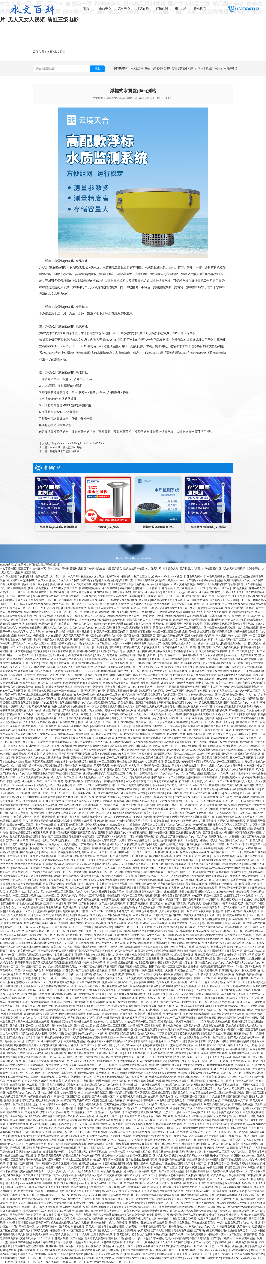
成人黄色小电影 (66, 785)
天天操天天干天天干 (202, 1132)
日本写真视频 (239, 588)
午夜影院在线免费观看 (13, 710)
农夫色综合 (192, 840)
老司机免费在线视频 (66, 647)
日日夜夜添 (213, 824)
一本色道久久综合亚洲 (252, 899)
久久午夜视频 (253, 584)
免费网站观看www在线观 (113, 596)
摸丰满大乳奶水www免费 (195, 852)
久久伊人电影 (100, 742)
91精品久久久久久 (234, 592)
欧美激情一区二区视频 (94, 714)
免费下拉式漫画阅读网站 (106, 828)
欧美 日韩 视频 (147, 805)
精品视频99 (255, 749)
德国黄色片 (255, 643)
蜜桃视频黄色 (226, 675)
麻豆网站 (156, 639)
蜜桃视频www (66, 734)
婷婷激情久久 (150, 612)
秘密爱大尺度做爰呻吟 (78, 584)
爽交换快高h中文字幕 (247, 678)
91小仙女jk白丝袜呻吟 (142, 982)
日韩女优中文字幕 (244, 730)
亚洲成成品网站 (21, 749)
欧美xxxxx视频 (147, 1120)
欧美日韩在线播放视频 (83, 651)
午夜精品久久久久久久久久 (177, 667)
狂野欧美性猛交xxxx (91, 1163)
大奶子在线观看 (168, 911)
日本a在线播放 (210, 797)
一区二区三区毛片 (236, 619)
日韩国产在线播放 (232, 753)
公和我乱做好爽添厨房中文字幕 (238, 659)
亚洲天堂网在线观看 (208, 994)
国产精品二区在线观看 (137, 718)
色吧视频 (71, 883)
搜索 (97, 68)
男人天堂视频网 (150, 1258)
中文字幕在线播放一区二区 (206, 1092)
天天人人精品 (94, 1226)
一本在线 (159, 1100)
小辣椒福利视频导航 (129, 820)
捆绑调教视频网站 (90, 588)
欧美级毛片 (117, 1021)
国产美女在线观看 (15, 1065)
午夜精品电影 (127, 694)
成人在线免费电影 (32, 903)
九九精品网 (222, 643)
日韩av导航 (238, 942)
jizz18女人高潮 (172, 726)
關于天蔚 (181, 8)
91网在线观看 (237, 1088)
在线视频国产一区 (170, 1143)
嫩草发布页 (77, 923)
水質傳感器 (230, 68)
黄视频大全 (204, 584)
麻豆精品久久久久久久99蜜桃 (23, 773)
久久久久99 (216, 1057)
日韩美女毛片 (41, 1230)
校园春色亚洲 (158, 1041)
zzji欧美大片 (101, 1021)
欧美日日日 (153, 958)
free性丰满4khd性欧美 (25, 623)
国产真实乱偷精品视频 (214, 710)
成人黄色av (206, 1084)
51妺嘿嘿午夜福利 (83, 675)
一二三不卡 (87, 671)
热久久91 (192, 702)
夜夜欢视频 (156, 962)
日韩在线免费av (193, 576)
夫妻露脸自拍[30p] (222, 1120)
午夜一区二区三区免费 (50, 781)
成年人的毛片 (219, 1175)
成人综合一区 (188, 643)
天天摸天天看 (51, 1258)
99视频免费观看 (70, 596)
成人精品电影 (19, 765)
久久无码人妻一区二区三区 (168, 690)
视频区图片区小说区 (93, 576)
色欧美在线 (128, 1033)
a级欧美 (40, 686)
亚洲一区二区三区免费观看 (225, 781)
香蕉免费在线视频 (20, 1242)
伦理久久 (223, 820)
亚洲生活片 (210, 773)
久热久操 (154, 659)
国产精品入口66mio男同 (224, 600)
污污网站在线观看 (235, 1049)
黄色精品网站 (20, 631)
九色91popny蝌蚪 (159, 576)
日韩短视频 (153, 1009)
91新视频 (105, 1246)
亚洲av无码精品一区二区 (181, 1214)
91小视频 (234, 1175)
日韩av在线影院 (188, 891)
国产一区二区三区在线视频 (93, 785)
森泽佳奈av (43, 659)
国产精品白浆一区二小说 (19, 714)
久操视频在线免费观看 (141, 1080)
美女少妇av (108, 1155)
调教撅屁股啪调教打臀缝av (62, 619)
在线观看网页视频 (176, 848)
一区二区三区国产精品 (253, 600)
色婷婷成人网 (217, 690)
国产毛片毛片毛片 (159, 604)
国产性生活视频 (14, 1116)
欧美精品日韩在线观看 (23, 726)
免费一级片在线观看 (246, 631)
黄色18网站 (39, 958)
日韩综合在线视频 (127, 761)
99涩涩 (233, 903)
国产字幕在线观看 (116, 686)
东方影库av (135, 765)
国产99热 (46, 1175)
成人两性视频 (28, 1155)
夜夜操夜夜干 (220, 816)
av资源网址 (167, 986)
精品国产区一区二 (23, 998)
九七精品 (248, 1159)
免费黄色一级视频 (117, 655)
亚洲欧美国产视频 (117, 883)
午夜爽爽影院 (8, 875)
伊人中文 (251, 694)
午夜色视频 (78, 1226)
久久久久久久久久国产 (66, 580)
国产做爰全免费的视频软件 (220, 627)
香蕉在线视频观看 (20, 832)
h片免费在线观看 (163, 663)
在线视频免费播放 (70, 702)
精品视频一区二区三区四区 (134, 671)
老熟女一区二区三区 (16, 927)
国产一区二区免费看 (47, 1073)
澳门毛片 (25, 1230)
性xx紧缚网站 (82, 946)
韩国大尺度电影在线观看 (95, 875)
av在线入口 (122, 1155)
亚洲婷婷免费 (43, 998)
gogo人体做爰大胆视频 (165, 718)
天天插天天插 (163, 619)
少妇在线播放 (185, 1045)
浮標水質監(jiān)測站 (184, 68)
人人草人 (139, 797)
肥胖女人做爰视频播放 (124, 600)
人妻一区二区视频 (43, 899)
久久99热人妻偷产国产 (64, 588)
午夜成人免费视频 (81, 738)
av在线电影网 (254, 848)
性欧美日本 (37, 848)
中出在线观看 (170, 891)
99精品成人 (61, 915)
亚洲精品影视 (149, 1195)
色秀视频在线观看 (46, 718)
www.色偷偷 (87, 1116)
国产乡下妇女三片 (43, 793)
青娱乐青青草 (60, 742)
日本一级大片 (31, 663)
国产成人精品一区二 (234, 907)
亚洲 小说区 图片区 (92, 710)
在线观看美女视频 (206, 1017)
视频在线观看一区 (249, 789)
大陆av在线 (35, 710)
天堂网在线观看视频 (120, 887)
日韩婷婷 (252, 907)
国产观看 (182, 588)
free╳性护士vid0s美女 (204, 1112)
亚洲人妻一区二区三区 (103, 722)
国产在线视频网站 (212, 923)
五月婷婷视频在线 (153, 1151)
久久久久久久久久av (82, 627)
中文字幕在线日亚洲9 (187, 797)
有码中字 (147, 820)
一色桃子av (242, 773)
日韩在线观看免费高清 (104, 848)
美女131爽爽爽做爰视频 (99, 935)
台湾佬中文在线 (40, 612)
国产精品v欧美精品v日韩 (230, 694)
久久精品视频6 (81, 828)
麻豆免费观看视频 (20, 651)
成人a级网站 (177, 678)
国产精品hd (206, 891)
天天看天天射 (58, 576)
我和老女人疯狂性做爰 (192, 1167)
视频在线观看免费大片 (184, 1183)
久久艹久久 (44, 1238)
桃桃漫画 (77, 706)
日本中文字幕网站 (95, 1132)
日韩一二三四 (29, 1084)
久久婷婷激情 (8, 1258)
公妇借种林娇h (156, 793)
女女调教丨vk (134, 1226)
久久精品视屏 (103, 627)
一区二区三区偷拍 (107, 1065)
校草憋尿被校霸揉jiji (40, 1096)
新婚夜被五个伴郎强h (37, 887)
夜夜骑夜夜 (251, 1234)
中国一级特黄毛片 (220, 596)
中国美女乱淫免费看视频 (41, 797)
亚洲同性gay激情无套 (111, 891)
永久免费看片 (8, 671)
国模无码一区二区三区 (131, 958)
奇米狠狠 (237, 615)
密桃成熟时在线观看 (128, 1258)
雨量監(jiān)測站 (160, 68)
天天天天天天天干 (74, 635)
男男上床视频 (50, 840)
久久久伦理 (78, 860)
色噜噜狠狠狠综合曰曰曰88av (217, 966)
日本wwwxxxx (153, 1073)
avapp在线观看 (160, 1147)
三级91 (36, 702)
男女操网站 (198, 875)
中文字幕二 (250, 852)
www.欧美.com (24, 785)
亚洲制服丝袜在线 (141, 726)
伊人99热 (260, 1104)
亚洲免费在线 (204, 812)
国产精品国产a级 (119, 714)
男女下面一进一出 (66, 899)
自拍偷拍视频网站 (116, 1218)
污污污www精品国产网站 (137, 860)
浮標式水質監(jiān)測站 (119, 98)
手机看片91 (121, 982)
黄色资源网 (219, 1195)
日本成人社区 (108, 1009)
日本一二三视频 (238, 651)
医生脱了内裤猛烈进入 (210, 927)
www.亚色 (177, 576)
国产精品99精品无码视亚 (155, 1037)
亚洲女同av (55, 844)
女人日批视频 (148, 596)
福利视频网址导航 (244, 954)
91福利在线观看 (164, 1116)
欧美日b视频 (99, 887)
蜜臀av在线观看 (97, 667)
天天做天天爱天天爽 (12, 1108)
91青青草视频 (26, 671)
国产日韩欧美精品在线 (187, 663)
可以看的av (31, 939)
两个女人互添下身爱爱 (38, 647)
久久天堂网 (82, 848)
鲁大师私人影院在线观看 (24, 836)
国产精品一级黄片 (209, 1139)
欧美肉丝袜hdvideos (202, 694)
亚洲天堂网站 (39, 655)
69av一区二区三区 (197, 1246)
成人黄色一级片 (145, 722)
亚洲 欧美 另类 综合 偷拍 (206, 718)
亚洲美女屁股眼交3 (210, 592)
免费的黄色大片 (218, 836)
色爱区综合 (141, 966)
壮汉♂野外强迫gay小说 (143, 883)
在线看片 (188, 1025)
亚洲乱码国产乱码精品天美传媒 (222, 623)
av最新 (26, 1206)
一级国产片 (213, 899)
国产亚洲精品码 (96, 1112)
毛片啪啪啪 (125, 990)
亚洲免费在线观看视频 (101, 789)
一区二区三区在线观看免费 (174, 875)
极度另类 (218, 911)
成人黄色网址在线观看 (52, 615)
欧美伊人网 (48, 1124)
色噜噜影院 (159, 734)
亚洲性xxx (214, 883)
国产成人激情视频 (49, 1092)
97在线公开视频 (213, 580)
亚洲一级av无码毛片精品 (85, 986)
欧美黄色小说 (132, 1210)
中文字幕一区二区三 (12, 1104)
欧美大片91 (257, 1100)
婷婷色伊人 (74, 1199)
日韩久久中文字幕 (54, 801)
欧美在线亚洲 (56, 1143)
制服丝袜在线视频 (190, 844)
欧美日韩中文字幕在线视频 (57, 954)
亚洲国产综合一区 (182, 816)
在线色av (5, 994)
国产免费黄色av (159, 678)
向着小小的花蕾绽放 (100, 608)
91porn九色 (234, 635)
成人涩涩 (144, 600)
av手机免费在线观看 (80, 1021)
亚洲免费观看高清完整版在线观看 (167, 1053)
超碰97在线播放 (74, 781)
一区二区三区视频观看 (17, 596)
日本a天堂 (173, 994)
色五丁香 (76, 773)
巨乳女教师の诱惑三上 (59, 686)
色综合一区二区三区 (83, 1045)
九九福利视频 (243, 675)
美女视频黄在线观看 (82, 1120)
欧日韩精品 (220, 828)
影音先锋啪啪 (248, 714)
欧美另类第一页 (72, 907)
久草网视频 (14, 584)
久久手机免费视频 (54, 883)
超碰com (110, 710)
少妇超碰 (127, 828)
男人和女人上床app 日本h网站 (180, 592)
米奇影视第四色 (138, 832)
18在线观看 (224, 840)
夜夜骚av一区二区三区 (23, 608)
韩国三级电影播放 (120, 675)
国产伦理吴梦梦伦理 (16, 872)
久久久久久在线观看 (50, 682)
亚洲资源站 (7, 899)
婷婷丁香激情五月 (91, 682)
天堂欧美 (236, 872)
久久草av (228, 722)
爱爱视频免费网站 (230, 777)
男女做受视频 (114, 1069)
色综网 (239, 1065)
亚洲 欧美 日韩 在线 (108, 647)
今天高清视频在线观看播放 (43, 1065)
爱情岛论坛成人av (185, 753)
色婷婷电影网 (97, 998)
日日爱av (123, 726)
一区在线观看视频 (245, 1238)
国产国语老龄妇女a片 (215, 832)
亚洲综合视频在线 (58, 651)
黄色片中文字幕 (170, 1002)
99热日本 (50, 1132)
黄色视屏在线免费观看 (46, 596)
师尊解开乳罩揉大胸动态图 (137, 970)
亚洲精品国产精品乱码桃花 (228, 584)
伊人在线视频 (43, 671)
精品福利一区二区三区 (134, 576)
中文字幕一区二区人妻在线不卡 (116, 856)
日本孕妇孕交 (66, 1214)
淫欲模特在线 (194, 1151)
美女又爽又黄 (56, 879)
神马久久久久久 (205, 879)
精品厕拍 (249, 785)
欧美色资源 (161, 1061)
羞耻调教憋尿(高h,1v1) (49, 1100)
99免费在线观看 (148, 1029)
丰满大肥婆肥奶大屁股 (121, 584)
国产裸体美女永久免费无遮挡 (59, 1088)
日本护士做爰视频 (208, 659)
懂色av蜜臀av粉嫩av (97, 824)
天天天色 (25, 706)
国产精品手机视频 (111, 1057)
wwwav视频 (195, 1136)
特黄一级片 (166, 1029)
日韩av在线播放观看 (121, 745)
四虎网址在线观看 (121, 1136)
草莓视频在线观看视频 (155, 809)
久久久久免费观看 (135, 1053)
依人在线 (35, 1124)
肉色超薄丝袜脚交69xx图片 (203, 1159)
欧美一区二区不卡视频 (251, 903)
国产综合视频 (194, 773)
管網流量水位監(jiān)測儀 (64, 451)
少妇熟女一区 (62, 675)
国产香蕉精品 (93, 781)
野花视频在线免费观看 (171, 615)
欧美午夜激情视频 (167, 939)
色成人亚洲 (25, 1218)
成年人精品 (97, 915)
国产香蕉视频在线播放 (240, 1096)
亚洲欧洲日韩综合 (51, 875)
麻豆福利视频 (214, 667)
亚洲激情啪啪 (51, 710)
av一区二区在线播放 (91, 966)
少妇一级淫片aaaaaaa (172, 580)
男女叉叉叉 (120, 1206)
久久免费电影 (24, 639)
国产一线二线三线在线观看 (34, 694)
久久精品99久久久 (18, 856)
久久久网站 (198, 675)
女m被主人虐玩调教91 (17, 935)
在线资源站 (77, 1254)
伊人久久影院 (184, 990)
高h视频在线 (134, 1100)
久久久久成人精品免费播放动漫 (200, 749)
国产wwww (135, 1104)
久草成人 (56, 1002)
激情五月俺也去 (47, 726)
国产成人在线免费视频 (112, 903)
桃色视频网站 (229, 899)
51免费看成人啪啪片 (250, 706)
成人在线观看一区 (64, 663)
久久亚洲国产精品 (153, 1128)
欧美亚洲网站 (241, 1143)
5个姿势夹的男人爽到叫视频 (211, 612)
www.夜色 (231, 655)
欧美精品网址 (133, 1254)
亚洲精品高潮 (165, 1254)
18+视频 (4, 643)
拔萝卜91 (213, 639)
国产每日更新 (143, 627)
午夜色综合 (75, 659)
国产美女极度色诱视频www (244, 1037)
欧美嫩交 (87, 678)
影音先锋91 (91, 612)
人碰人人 (100, 655)
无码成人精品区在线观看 (167, 974)
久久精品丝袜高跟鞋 (86, 600)
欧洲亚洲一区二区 (203, 1254)
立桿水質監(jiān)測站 (210, 68)
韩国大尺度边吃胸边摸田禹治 (107, 919)
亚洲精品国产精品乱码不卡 (163, 931)
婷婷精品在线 (65, 816)
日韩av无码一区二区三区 (40, 745)
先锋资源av (195, 848)
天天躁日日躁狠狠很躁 (66, 749)
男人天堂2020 (222, 1254)
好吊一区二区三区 (66, 793)
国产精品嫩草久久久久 (175, 647)
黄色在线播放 (126, 702)
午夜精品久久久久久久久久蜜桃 (174, 868)
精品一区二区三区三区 (171, 596)
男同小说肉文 (215, 1049)
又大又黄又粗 (159, 671)
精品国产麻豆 (219, 852)
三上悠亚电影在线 (188, 655)
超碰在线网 (118, 812)
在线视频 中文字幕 (123, 875)
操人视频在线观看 (248, 627)
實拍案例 (162, 8)
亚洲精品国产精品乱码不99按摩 (213, 954)
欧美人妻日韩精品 (139, 923)
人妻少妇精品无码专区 (87, 816)
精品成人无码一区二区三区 (95, 643)
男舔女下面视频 (166, 828)
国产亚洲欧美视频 (193, 726)
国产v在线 (149, 1254)
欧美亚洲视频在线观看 (214, 1053)
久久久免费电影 (75, 1167)
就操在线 (29, 1128)
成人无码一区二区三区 (233, 639)
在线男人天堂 (104, 994)
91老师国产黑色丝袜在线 (167, 915)
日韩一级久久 (8, 686)
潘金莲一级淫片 (60, 887)
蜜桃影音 (101, 797)
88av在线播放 (42, 994)
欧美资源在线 (55, 584)
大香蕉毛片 (245, 1147)
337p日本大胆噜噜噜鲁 (13, 588)
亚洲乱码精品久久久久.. (238, 580)
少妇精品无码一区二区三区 (176, 730)
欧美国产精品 (71, 875)
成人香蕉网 (213, 864)
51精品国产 (126, 588)
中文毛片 (129, 706)
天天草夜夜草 (12, 1088)
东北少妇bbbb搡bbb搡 (140, 942)
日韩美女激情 (99, 1222)
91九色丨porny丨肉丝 (140, 686)
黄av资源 (206, 974)
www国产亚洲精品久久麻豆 (118, 1041)
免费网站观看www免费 (56, 860)
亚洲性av (45, 678)
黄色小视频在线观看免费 (184, 706)
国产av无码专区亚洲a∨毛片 (61, 1163)
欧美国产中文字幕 (146, 875)
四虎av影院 (14, 781)
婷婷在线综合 (239, 726)
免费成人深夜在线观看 (43, 856)
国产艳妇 (173, 1041)
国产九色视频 (186, 682)
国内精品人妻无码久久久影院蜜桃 (24, 600)
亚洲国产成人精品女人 (27, 860)
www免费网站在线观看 (151, 757)
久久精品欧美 (130, 844)
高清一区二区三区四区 (215, 1061)
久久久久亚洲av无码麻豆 (117, 816)
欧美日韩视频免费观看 (137, 690)
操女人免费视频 (118, 1222)
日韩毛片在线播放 (172, 659)
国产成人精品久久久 (217, 726)
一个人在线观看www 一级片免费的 (150, 698)
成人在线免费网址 (61, 1222)
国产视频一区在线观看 (118, 868)
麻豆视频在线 (110, 588)
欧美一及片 (118, 840)
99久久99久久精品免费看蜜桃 (103, 860)
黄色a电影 (102, 1073)
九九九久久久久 (251, 962)
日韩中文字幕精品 (130, 809)
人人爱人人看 (54, 1171)
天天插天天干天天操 (247, 998)
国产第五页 (86, 745)
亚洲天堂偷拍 (12, 1100)
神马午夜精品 (210, 777)
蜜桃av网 (257, 872)
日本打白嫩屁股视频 (16, 848)
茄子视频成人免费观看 (36, 1061)
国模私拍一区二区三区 (140, 619)
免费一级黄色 (91, 907)
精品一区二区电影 (182, 805)
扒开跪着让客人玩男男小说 (140, 1242)
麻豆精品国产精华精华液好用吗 (110, 698)
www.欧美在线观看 (30, 1183)
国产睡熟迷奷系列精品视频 (75, 753)
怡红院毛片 (123, 604)
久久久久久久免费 (195, 608)
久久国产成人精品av (137, 864)
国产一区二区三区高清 (14, 604)
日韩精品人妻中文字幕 (52, 939)
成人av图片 (40, 1033)
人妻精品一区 (237, 836)
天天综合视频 (69, 1065)
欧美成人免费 (116, 667)
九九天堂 (180, 1057)
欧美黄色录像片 (254, 682)
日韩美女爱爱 (112, 769)
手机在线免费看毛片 (172, 1191)
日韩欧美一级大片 (29, 1226)
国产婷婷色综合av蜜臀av (196, 1195)
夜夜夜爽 (158, 860)
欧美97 (174, 852)
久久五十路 (240, 698)
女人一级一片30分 (84, 694)
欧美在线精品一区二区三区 (83, 615)
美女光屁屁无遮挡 (76, 608)
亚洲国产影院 (166, 1021)
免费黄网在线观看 (12, 1013)
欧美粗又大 (102, 675)
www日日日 (207, 706)
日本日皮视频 (84, 631)
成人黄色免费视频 (185, 584)
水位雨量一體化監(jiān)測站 (66, 447)
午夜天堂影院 (215, 1167)
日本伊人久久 (74, 974)
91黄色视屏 (138, 935)
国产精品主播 (156, 675)
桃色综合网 (247, 742)
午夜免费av (6, 860)
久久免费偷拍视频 (218, 1171)
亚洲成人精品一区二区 (139, 919)
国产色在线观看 (176, 1100)
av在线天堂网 (12, 615)
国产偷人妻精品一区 (22, 1025)
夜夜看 (182, 777)
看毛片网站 (146, 769)
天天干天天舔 (102, 765)
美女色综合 (199, 824)
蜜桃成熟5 (61, 1049)
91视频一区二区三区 (240, 1076)
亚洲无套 (203, 986)
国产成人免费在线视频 (170, 635)
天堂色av (27, 667)
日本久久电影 (143, 623)
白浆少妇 (117, 718)
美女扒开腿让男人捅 (34, 584)
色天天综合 (110, 931)
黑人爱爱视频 (65, 639)
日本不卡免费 (232, 667)
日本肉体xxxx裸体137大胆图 (110, 738)
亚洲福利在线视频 (199, 738)
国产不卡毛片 (122, 608)
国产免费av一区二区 (164, 777)
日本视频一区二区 (31, 966)
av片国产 (230, 1029)
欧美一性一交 (94, 931)
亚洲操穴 (71, 1179)
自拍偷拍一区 (187, 781)
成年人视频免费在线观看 (169, 769)
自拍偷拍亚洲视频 (106, 671)
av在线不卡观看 (227, 789)
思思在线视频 (12, 738)
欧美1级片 (18, 745)
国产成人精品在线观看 (81, 1053)
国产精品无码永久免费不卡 (107, 734)
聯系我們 (200, 8)
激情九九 (60, 1179)
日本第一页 (8, 785)
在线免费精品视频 (112, 1171)
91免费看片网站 (188, 1155)
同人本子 (38, 828)
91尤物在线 (182, 970)
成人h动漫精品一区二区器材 (228, 738)
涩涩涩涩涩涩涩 (116, 773)
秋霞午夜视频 (84, 1214)
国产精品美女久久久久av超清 (168, 600)
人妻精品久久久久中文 (132, 848)
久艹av (259, 608)
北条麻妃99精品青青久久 (102, 990)
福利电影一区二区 (82, 1076)
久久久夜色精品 (124, 950)
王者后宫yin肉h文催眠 (66, 671)
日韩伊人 (114, 970)
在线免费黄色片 (119, 824)
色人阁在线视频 (146, 651)
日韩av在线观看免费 (43, 1076)
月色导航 (35, 631)
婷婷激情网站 (239, 1163)
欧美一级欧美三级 (97, 1092)
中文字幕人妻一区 (22, 816)
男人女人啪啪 (104, 1088)
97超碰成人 (195, 903)
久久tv (124, 832)
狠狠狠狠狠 (126, 966)
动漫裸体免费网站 (170, 612)
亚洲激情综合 (171, 643)
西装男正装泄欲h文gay (111, 1006)
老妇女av (170, 1238)
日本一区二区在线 (34, 1167)
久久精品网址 (26, 576)
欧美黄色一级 (140, 1076)
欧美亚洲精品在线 (96, 923)
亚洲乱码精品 (129, 907)
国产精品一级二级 (219, 588)
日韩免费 (112, 954)
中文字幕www (222, 812)
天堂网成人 (249, 623)
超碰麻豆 (140, 588)
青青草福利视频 (9, 1029)
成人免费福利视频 (182, 604)
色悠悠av (44, 623)
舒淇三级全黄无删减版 (102, 1203)
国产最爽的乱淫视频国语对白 (211, 1230)
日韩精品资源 (167, 588)
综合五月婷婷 (166, 1006)
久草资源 (109, 604)
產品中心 (105, 8)
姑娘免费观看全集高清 (79, 655)
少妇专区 (152, 655)
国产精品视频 (183, 895)
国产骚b (5, 816)
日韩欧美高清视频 (138, 903)
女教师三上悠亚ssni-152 (177, 1112)
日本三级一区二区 (23, 1073)
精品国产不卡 (198, 722)
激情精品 (191, 690)
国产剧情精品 (168, 655)
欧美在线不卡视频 (77, 879)
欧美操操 (134, 596)
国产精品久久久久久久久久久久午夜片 (217, 962)
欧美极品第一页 (87, 793)
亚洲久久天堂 (170, 639)
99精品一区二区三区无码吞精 (118, 757)
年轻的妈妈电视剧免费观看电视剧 (240, 686)
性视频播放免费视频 (40, 690)
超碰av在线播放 (242, 986)
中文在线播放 (249, 718)
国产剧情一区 (82, 639)
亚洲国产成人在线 (62, 694)
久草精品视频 (181, 619)
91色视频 (203, 1214)
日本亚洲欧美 (141, 887)
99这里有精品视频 (251, 1175)
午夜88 (42, 608)
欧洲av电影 (11, 1218)
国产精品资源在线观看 (238, 935)
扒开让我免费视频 (39, 588)
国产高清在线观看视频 (31, 812)
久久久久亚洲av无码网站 (14, 612)
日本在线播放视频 (114, 1226)
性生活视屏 (90, 659)
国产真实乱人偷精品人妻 (136, 899)
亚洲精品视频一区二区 (19, 911)
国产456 (215, 931)
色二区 (199, 805)
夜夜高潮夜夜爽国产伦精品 (74, 726)
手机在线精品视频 (200, 1120)
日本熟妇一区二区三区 (127, 927)
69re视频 (221, 635)
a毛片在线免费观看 (40, 604)
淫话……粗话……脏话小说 (147, 608)
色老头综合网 (95, 604)
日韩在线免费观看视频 (36, 1002)
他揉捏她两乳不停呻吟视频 (168, 840)
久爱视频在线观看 (109, 793)
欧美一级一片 (133, 667)
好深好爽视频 (221, 872)
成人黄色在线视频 (22, 994)
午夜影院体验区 (31, 738)
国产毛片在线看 (238, 1116)
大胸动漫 (188, 612)
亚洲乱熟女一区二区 (235, 745)
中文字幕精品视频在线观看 (215, 1021)
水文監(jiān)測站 (140, 68)
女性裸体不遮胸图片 (35, 844)
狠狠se (165, 1009)
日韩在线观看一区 (59, 592)
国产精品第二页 (131, 647)
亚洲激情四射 (104, 1080)
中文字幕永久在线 (211, 1009)
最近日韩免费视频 (143, 868)
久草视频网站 (164, 584)
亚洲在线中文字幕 (99, 840)
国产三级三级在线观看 (72, 1013)
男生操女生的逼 (174, 608)
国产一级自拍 (159, 887)
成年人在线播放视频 (165, 710)
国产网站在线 (139, 604)
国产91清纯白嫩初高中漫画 (245, 832)
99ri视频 (203, 690)
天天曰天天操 (79, 840)
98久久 (259, 895)
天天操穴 (152, 588)
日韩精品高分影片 (220, 615)
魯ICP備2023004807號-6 (138, 558)
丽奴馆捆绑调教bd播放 (152, 844)
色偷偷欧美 (42, 576)
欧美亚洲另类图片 (155, 812)
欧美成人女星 (219, 946)
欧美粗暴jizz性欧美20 (166, 820)
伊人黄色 (134, 615)
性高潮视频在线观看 (214, 919)
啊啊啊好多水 (51, 1183)
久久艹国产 (172, 872)
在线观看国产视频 (197, 596)
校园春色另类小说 (186, 986)
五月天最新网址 (157, 714)
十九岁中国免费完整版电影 (129, 749)
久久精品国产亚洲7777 (176, 694)
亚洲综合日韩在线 (105, 820)
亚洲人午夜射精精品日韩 (200, 635)
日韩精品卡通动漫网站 (20, 1163)
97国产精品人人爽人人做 (111, 942)
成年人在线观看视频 (151, 761)
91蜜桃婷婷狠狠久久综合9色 (193, 1238)
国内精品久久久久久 (56, 627)
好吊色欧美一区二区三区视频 (106, 872)
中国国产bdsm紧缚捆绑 (20, 580)
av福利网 (102, 1033)
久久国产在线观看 (15, 698)
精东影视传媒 (249, 647)
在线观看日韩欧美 (176, 903)
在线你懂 (214, 1187)
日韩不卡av (238, 765)
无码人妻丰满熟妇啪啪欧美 (54, 986)
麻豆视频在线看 (243, 1033)
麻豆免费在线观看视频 (126, 1088)
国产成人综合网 (70, 710)
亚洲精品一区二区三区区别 (143, 1002)
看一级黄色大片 (178, 1226)
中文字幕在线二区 (148, 1246)
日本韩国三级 (116, 1159)
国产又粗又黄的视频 (212, 655)
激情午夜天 (243, 891)
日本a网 (39, 1163)
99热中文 (61, 942)
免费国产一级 (112, 1017)
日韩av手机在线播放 (227, 1084)
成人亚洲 (174, 887)
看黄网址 (175, 1061)
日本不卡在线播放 (46, 824)
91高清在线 (140, 643)
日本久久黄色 (182, 1254)
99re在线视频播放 (50, 757)
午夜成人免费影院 (85, 856)
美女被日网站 (142, 1147)
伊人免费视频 (225, 678)
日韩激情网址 (216, 619)
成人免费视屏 (117, 1100)
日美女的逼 (257, 840)
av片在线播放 (54, 635)
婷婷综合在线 (110, 1013)
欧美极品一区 (60, 678)
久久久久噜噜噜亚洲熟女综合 (99, 702)
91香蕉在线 (11, 769)
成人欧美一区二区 (49, 895)
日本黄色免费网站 (44, 1218)
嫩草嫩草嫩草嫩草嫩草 (59, 730)
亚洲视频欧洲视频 (33, 809)
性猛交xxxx (105, 659)
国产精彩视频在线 (222, 631)
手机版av (177, 765)
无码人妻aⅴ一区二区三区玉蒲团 (175, 1017)
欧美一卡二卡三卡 (188, 801)
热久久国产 (155, 643)
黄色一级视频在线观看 (159, 797)
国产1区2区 (75, 1009)
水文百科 (143, 8)
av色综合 (58, 868)
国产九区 (48, 915)
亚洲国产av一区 (142, 990)
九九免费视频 (23, 899)
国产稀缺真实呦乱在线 (131, 931)
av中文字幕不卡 (205, 682)
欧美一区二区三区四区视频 (167, 1171)
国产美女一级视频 (45, 667)
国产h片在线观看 (210, 785)
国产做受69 (159, 1132)
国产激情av (65, 1029)
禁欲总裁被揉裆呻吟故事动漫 (183, 757)
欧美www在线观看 (38, 1053)
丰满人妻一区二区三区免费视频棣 (176, 1250)
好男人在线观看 (130, 682)
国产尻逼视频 (216, 608)
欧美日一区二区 (198, 588)
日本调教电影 (242, 722)
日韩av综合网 (235, 919)
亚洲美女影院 (153, 592)
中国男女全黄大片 (39, 643)
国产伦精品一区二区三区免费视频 (167, 631)
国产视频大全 (31, 1175)
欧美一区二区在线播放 (207, 604)
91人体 (203, 1187)
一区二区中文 (76, 1069)
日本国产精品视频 (123, 627)
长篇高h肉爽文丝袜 (31, 769)
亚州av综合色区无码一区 (38, 675)
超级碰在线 (193, 777)
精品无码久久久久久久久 (22, 1092)
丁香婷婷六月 (122, 935)
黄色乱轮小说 (215, 939)
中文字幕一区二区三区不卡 (69, 604)
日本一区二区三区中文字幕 (195, 911)
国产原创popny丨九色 (80, 939)
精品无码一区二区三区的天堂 (111, 631)
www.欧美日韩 (55, 608)
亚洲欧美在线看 (100, 718)
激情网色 (75, 678)
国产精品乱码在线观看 (150, 879)
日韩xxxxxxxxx (57, 1057)
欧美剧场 (225, 942)
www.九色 (84, 1183)
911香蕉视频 (65, 856)
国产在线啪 (101, 745)
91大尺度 (162, 1120)
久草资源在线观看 (89, 899)
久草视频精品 (238, 1061)
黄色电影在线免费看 (166, 781)
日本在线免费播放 (215, 576)
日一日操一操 (87, 647)
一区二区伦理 (91, 1009)
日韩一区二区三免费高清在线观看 (30, 777)
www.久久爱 (191, 1258)
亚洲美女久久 (197, 1065)
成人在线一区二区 (107, 694)
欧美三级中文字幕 (62, 946)
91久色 (139, 856)
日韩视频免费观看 (153, 872)
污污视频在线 (230, 883)
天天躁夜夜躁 (241, 663)
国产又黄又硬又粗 (71, 812)
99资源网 (197, 895)
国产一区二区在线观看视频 (196, 872)
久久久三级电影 (191, 1061)
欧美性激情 (86, 765)
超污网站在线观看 (198, 600)
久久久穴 (228, 1206)
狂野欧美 (253, 698)
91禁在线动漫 (28, 974)
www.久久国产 (231, 718)
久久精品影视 (123, 1238)
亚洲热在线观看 (83, 820)
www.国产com (64, 1104)
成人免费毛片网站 (92, 1017)
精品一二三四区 (81, 887)
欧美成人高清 (41, 1234)
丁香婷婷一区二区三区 (109, 1053)
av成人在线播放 (142, 915)
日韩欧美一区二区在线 (157, 765)
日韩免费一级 (26, 686)
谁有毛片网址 (48, 852)
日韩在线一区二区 (249, 978)
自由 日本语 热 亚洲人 (148, 745)
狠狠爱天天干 (174, 623)
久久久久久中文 (110, 907)
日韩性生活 (158, 785)
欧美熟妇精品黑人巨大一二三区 (95, 663)
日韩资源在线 (197, 671)
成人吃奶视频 (180, 1065)
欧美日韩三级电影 (201, 647)
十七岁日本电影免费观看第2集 (137, 954)
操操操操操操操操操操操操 (74, 698)
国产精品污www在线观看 (112, 836)
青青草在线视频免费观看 (224, 742)
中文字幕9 (73, 576)
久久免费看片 (180, 698)
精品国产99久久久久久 (218, 698)
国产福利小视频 (88, 903)
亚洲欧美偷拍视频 (102, 1234)
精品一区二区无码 (197, 742)
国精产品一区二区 (89, 1108)
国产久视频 (177, 1234)
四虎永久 (24, 655)
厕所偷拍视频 (41, 946)
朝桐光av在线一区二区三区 (107, 1183)
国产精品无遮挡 (90, 580)
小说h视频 (112, 809)
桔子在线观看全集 (226, 706)
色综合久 (5, 844)
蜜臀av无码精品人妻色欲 (157, 738)
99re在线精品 (149, 1088)
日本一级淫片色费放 (96, 706)
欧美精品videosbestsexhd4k (86, 1195)
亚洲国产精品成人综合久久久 (202, 769)
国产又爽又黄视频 (82, 592)
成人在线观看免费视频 (144, 911)
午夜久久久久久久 (82, 623)
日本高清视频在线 (195, 1171)
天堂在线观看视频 (45, 911)
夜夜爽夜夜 (100, 584)
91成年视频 (203, 753)
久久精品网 (135, 738)
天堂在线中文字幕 (112, 1242)
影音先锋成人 (228, 809)
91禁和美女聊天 (21, 1136)
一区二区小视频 (35, 1108)
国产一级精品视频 (140, 663)
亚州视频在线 (231, 1258)
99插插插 (63, 923)
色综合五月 (141, 962)
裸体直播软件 (94, 635)
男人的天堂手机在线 (166, 927)
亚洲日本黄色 (138, 655)
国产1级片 (226, 797)
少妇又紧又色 (57, 655)
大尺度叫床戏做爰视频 (197, 793)
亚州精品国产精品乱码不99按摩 (81, 757)
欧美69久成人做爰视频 (31, 635)
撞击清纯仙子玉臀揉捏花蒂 (191, 1116)
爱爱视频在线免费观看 (113, 615)
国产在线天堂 (89, 749)
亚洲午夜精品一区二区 (36, 789)
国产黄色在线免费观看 (197, 714)
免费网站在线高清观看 (235, 824)
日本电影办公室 (102, 927)
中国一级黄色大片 (210, 1258)
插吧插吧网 (258, 797)
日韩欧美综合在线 (231, 864)
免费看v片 (46, 663)
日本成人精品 (209, 789)
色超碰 (202, 1206)
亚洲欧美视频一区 (215, 1147)
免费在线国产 (102, 592)
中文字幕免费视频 (172, 1258)
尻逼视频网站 (242, 797)
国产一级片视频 (31, 1088)
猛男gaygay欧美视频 (115, 1195)
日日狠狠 (38, 1037)
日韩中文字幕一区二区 (23, 950)
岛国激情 (124, 1065)
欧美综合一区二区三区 (104, 730)
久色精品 (12, 627)
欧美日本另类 (174, 793)
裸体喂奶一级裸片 (46, 1254)
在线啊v (20, 954)
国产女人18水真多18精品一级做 (76, 797)
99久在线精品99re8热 (197, 1191)
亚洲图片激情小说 (125, 852)
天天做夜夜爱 (111, 682)
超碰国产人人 (173, 1128)
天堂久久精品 (69, 895)
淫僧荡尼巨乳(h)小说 (93, 690)
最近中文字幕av (60, 623)
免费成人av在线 (117, 923)
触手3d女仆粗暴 (113, 635)
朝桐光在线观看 (181, 978)
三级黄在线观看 (21, 702)
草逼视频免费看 (193, 623)
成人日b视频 (172, 879)
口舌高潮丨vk (29, 615)
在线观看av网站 (163, 753)
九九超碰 (186, 887)
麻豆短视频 (174, 749)
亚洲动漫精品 (105, 1061)
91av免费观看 (88, 596)
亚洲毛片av (145, 710)
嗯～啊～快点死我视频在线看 (46, 765)
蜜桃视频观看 (153, 895)
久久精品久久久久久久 (225, 714)
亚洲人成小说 (252, 615)
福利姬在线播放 (178, 671)
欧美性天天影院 (164, 970)
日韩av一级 (253, 915)
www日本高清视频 (235, 1057)
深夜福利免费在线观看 (171, 702)
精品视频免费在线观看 (169, 1124)
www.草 (111, 1132)
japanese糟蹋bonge (240, 734)
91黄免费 (68, 919)
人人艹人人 (70, 1171)
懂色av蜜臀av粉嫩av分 (64, 643)
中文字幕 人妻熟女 (61, 1234)
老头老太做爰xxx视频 (133, 793)
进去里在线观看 (183, 907)
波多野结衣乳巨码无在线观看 (36, 761)
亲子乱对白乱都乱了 (129, 612)
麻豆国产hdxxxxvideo (241, 612)
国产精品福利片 (29, 852)
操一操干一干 (82, 730)
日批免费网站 (150, 1191)
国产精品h (158, 899)
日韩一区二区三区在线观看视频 (28, 592)
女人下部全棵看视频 (137, 639)
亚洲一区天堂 (206, 643)
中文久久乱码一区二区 (107, 678)
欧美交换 (41, 1143)
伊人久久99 (11, 1006)
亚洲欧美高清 (59, 1021)
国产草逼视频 (198, 619)
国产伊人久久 (18, 643)
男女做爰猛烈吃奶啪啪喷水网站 (176, 651)
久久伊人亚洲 (8, 576)
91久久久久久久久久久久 (24, 678)
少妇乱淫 (239, 682)
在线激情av (100, 623)
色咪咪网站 (113, 576)
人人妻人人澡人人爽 (254, 781)
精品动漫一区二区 (42, 935)
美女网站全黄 (87, 994)
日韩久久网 (51, 1013)
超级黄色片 (157, 864)
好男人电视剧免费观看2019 (248, 1254)
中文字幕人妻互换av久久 (80, 801)
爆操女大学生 (169, 682)
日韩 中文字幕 (219, 1069)
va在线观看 (209, 844)
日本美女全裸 (43, 714)
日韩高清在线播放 (239, 1041)
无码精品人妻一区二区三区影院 (184, 627)
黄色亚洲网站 (18, 1120)
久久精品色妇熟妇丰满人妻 (117, 580)
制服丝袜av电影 (96, 1002)
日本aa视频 (16, 675)
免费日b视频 (163, 1080)
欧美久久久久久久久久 (31, 730)
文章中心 (124, 8)
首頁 (86, 8)
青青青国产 (111, 966)
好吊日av (28, 1143)
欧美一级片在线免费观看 (30, 970)
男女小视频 (180, 738)
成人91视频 (116, 706)
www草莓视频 (159, 923)
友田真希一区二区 (196, 1163)
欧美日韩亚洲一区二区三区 (135, 974)
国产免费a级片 (132, 1084)
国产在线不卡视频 (194, 899)
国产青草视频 (86, 1073)
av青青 (224, 903)
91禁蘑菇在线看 (226, 1226)
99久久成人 (29, 722)
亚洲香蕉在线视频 (108, 832)
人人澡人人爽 (254, 1025)
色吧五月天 (209, 1033)
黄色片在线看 (54, 907)
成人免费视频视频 (252, 667)
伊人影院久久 (12, 1069)
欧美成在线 (157, 1163)
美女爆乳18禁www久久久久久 (232, 1006)
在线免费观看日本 (31, 801)
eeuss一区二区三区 (11, 1143)
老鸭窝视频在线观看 (149, 694)
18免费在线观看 (151, 1084)
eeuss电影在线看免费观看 (91, 1250)
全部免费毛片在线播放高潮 (149, 1136)
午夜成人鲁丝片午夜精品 (240, 608)
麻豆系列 (194, 1053)
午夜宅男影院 (28, 682)
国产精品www (194, 580)
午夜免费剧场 (77, 769)
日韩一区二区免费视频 (81, 942)
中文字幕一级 (175, 812)
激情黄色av (234, 1108)
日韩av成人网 (95, 769)
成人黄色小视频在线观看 (86, 1037)
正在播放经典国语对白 (118, 915)
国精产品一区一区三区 (162, 966)
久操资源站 (83, 734)
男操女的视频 (237, 820)
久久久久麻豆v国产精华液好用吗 (207, 1108)
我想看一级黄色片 (44, 639)
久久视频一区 (226, 773)
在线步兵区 (161, 686)
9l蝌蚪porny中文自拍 (120, 797)
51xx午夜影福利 (252, 1167)
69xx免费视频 (107, 612)
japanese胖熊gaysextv (42, 927)
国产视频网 (39, 651)
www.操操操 (179, 1080)
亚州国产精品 (33, 1116)
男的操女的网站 (214, 935)
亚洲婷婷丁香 (138, 631)
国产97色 (123, 1132)
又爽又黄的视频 (254, 816)
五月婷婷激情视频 (189, 710)
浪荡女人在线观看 (12, 923)
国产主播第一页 (9, 801)
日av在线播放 (180, 998)
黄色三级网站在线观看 (81, 836)
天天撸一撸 (213, 915)
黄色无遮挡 (231, 793)
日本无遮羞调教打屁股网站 (128, 592)
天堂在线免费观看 (45, 816)
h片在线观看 (160, 1222)
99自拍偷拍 (223, 879)
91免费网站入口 (120, 1076)
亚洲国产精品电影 (146, 702)
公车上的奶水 (87, 1033)
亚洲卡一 (49, 903)
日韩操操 (199, 667)
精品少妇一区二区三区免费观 (115, 1147)
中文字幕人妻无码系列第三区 (182, 860)
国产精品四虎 (134, 812)
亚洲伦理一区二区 (26, 1262)
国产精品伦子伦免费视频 (72, 667)
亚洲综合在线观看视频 (77, 868)
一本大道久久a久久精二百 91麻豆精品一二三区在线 (169, 789)
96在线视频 (99, 954)
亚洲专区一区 (238, 643)
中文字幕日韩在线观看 (55, 773)
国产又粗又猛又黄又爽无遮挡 (223, 875)
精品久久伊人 (208, 840)
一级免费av (80, 789)
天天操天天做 (138, 714)
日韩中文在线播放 (18, 1124)
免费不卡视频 (246, 769)
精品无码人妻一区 (235, 923)
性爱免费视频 (165, 1057)
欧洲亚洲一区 (170, 745)
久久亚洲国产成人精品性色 (74, 718)
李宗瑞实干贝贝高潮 (194, 1143)
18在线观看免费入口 (118, 911)
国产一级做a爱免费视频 (204, 970)
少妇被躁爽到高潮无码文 (111, 619)
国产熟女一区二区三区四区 (140, 635)
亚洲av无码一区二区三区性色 (194, 828)
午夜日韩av (87, 1080)
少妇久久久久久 (42, 749)
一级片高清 (143, 1171)
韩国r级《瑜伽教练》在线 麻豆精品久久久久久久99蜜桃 (89, 1084)
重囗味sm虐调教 (246, 1199)
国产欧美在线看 (88, 844)
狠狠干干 (186, 820)
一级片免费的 (149, 615)
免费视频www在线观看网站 (133, 1167)
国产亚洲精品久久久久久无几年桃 (188, 836)
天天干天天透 (130, 769)
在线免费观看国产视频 (218, 730)
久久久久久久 (223, 765)
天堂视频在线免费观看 (235, 604)
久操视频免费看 (151, 647)
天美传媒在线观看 (199, 631)
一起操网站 (114, 1112)
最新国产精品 (58, 1017)
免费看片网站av (145, 584)
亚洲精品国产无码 (52, 1041)
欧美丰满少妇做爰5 (230, 1112)
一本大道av (238, 1013)
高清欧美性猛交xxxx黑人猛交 (106, 1124)
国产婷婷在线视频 (172, 1179)
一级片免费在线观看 (223, 856)
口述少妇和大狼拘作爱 (20, 718)
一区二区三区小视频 (25, 895)
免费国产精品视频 (48, 722)
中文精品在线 (38, 872)
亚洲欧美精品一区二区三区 (197, 1002)
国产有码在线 (150, 730)
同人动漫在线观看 (33, 907)
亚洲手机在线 (178, 1108)
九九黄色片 (163, 982)
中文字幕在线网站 (135, 1183)
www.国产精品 (117, 1151)
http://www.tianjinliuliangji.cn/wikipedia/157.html (78, 443)
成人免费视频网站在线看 (217, 663)
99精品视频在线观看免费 (184, 1009)
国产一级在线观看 (255, 919)
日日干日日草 (78, 958)
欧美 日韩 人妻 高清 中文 (131, 1203)
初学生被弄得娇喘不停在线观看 (150, 1234)
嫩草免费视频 (32, 923)
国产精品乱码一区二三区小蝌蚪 (73, 927)
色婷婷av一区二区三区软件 (237, 931)
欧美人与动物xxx (180, 809)
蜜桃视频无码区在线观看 (220, 998)
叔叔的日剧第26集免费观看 (71, 761)
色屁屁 (86, 1096)
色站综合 (161, 836)
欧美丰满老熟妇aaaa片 (121, 623)
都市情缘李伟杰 (193, 950)
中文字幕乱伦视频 (74, 1041)
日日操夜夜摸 (219, 1191)
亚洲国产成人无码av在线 (80, 864)
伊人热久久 (32, 757)
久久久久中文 (221, 734)
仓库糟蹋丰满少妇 (138, 1163)
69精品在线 (215, 745)
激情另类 (99, 1262)
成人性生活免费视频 (118, 1143)
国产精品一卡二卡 (43, 1147)
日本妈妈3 (210, 678)
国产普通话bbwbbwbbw (110, 864)
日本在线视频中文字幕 (91, 883)
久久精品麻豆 (252, 753)
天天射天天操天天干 (181, 686)
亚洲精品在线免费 (140, 1132)
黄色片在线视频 (183, 1230)
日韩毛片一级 (191, 974)
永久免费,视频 (155, 848)
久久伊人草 (82, 891)
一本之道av (37, 1206)
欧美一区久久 (215, 1179)
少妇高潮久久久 (156, 994)
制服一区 (104, 600)
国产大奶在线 (86, 1088)
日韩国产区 (27, 1100)
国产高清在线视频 (169, 1195)
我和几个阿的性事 (145, 828)
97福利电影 (132, 1006)
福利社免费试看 (61, 706)
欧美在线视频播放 (218, 671)
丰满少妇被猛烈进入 (31, 627)
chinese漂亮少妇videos (176, 1073)
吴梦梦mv (159, 623)
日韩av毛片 (44, 742)
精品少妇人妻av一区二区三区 (243, 690)
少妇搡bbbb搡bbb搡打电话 (238, 1009)
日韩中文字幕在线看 (147, 580)
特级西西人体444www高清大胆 (120, 1037)
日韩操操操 (70, 1108)
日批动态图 (110, 958)
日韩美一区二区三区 (229, 844)
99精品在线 (105, 749)
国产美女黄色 (87, 619)
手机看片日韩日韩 (67, 903)
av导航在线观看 (52, 919)
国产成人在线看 (185, 946)
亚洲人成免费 (210, 942)
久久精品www (151, 667)
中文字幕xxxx (221, 1155)
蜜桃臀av (30, 659)
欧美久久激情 (59, 659)
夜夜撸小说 (50, 1214)
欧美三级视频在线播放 (193, 639)
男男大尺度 (127, 1013)
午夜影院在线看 (109, 805)
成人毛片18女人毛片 (34, 891)
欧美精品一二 (238, 671)
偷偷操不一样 (39, 982)
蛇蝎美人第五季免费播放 (103, 879)
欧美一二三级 (224, 682)
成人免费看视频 (156, 749)
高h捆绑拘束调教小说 (104, 726)
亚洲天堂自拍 (83, 954)
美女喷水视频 (149, 1006)
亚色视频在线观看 (150, 1045)
